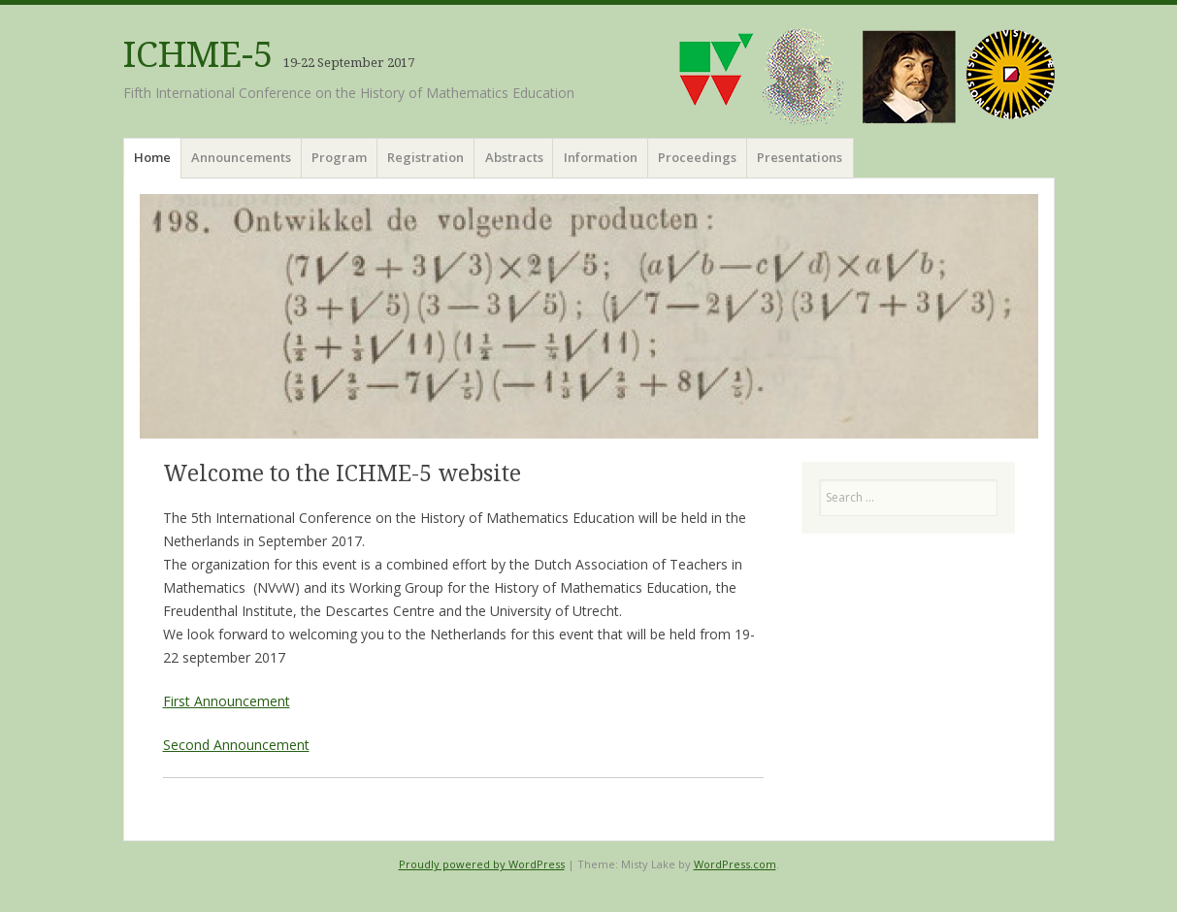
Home (152, 157)
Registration (425, 157)
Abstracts (514, 157)
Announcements (241, 157)
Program (339, 157)
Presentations (799, 157)
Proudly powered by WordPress (482, 864)
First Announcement (226, 701)
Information (601, 157)
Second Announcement (236, 744)
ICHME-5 (198, 55)
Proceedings (697, 157)
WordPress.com (735, 864)
